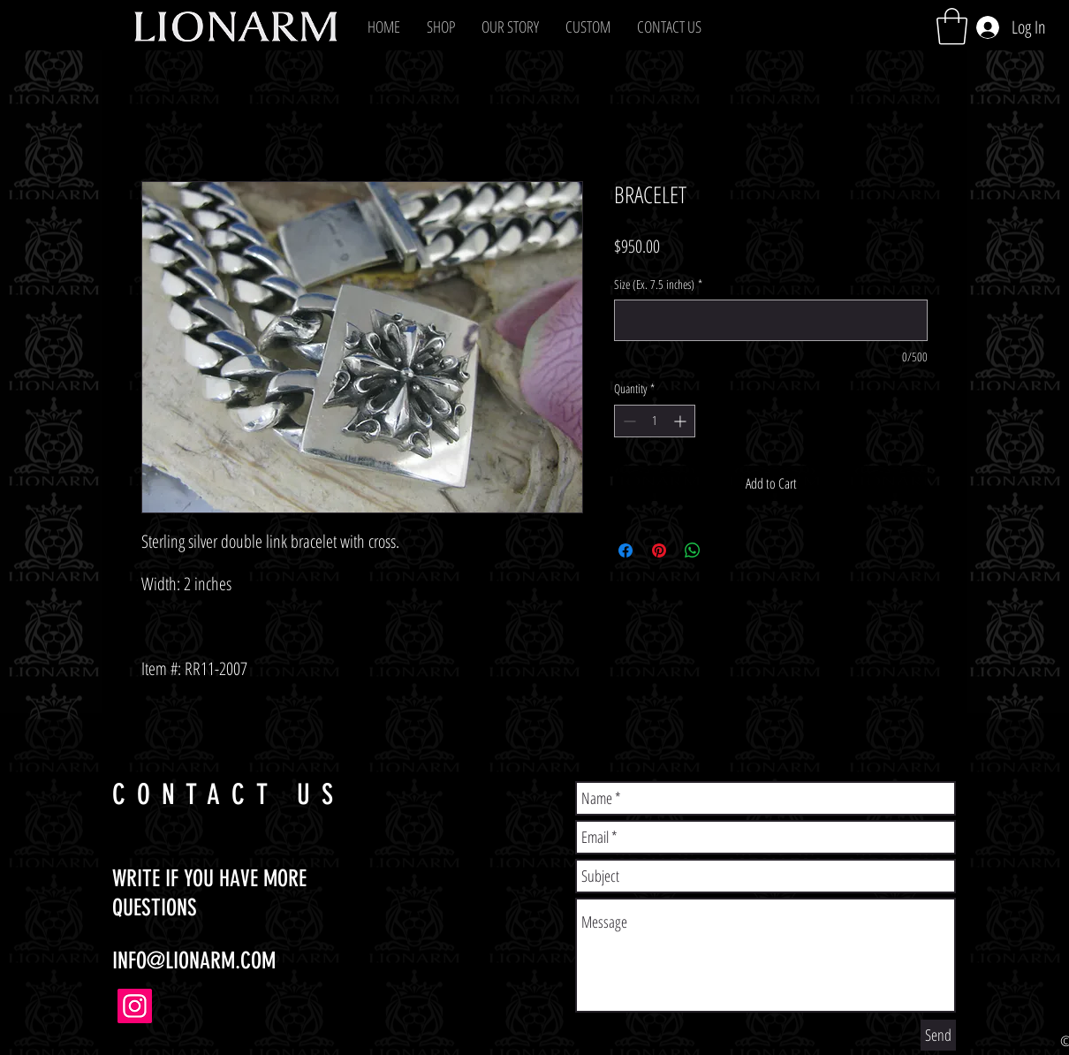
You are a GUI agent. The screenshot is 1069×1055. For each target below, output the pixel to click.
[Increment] (682, 421)
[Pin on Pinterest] (659, 550)
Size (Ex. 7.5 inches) (658, 284)
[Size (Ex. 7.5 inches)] (771, 320)
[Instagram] (135, 1006)
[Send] (938, 1035)
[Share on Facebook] (625, 550)
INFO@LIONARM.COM (194, 961)
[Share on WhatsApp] (692, 550)
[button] (440, 26)
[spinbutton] (655, 421)
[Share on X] (726, 550)
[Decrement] (628, 421)
